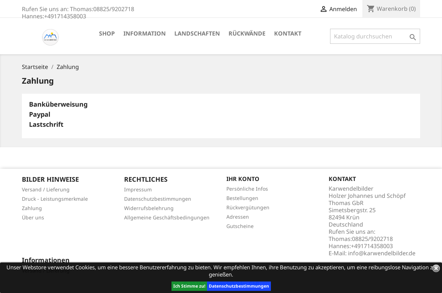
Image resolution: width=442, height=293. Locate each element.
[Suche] (375, 36)
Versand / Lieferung (46, 189)
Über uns (33, 217)
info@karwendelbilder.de (381, 253)
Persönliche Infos (247, 188)
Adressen (237, 216)
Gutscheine (240, 226)
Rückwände (247, 33)
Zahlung (32, 208)
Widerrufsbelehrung (149, 208)
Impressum (138, 189)
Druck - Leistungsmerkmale (55, 198)
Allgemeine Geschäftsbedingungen (167, 217)
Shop (107, 33)
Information (144, 33)
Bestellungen (242, 198)
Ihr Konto (242, 179)
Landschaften (197, 33)
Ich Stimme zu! (189, 286)
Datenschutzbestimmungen (239, 286)
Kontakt (287, 33)
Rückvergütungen (247, 207)
